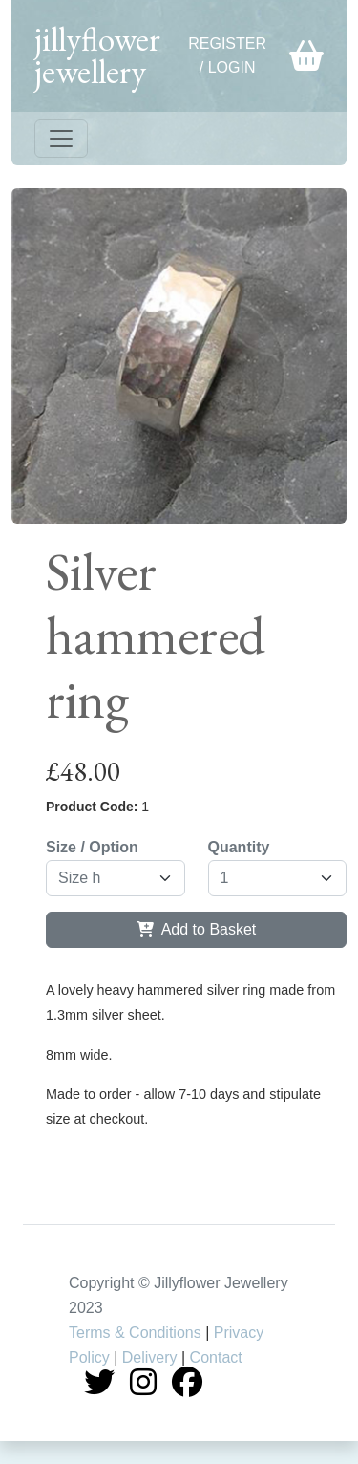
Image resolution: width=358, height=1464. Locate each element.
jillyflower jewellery (97, 55)
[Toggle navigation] (61, 138)
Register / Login (227, 55)
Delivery (150, 1357)
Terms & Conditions (135, 1332)
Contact (216, 1357)
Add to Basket (197, 929)
